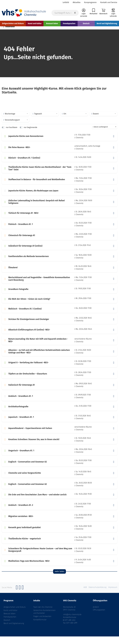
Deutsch (7, 623)
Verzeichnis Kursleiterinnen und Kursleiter (44, 614)
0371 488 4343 (69, 623)
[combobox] (15, 116)
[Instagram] (20, 591)
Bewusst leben (9, 616)
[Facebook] (17, 591)
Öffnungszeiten (99, 612)
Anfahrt (96, 609)
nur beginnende (30, 130)
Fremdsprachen (10, 619)
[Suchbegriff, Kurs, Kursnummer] (65, 13)
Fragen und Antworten (42, 619)
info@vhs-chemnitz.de (72, 617)
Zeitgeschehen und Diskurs (15, 609)
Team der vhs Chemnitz (42, 609)
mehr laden (59, 574)
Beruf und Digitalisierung (14, 626)
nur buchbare (11, 130)
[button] (113, 138)
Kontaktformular (39, 622)
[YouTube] (23, 591)
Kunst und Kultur (10, 613)
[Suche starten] (75, 13)
